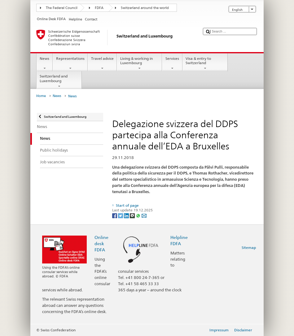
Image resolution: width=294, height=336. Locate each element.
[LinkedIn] (127, 215)
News (44, 63)
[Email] (144, 215)
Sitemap (249, 247)
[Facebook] (115, 215)
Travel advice (102, 63)
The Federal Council (61, 8)
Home (41, 96)
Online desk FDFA (101, 243)
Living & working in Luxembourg (139, 63)
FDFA (99, 8)
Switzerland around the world (145, 8)
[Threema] (133, 215)
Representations (70, 63)
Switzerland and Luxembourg (59, 81)
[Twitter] (121, 215)
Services (172, 63)
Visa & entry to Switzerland (205, 63)
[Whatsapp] (139, 215)
